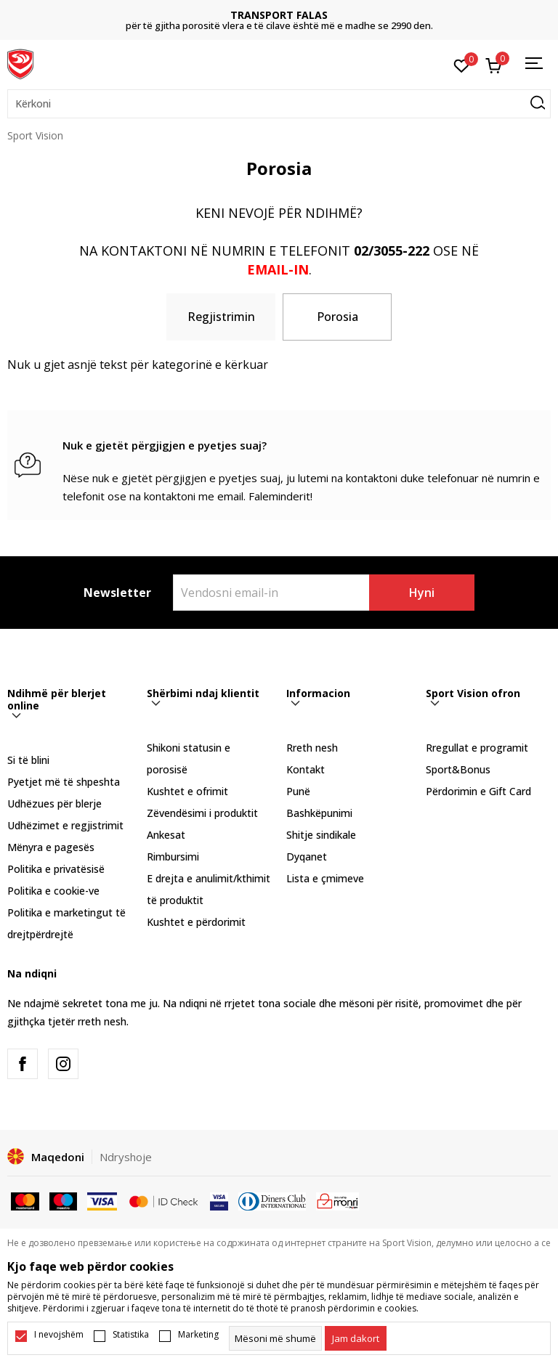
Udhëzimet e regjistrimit (65, 825)
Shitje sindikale (321, 835)
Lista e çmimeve (325, 878)
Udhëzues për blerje (54, 803)
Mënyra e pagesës (50, 847)
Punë (298, 791)
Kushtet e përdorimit (196, 922)
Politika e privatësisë (56, 869)
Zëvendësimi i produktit (202, 813)
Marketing (198, 1334)
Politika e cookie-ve (53, 891)
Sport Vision (35, 135)
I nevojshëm (59, 1334)
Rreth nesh (312, 747)
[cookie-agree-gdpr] (356, 1338)
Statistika (131, 1334)
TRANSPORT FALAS (279, 14)
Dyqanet (306, 856)
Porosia (337, 317)
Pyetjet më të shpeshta (63, 782)
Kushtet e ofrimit (187, 791)
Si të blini (28, 760)
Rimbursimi (173, 856)
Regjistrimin (221, 317)
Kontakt (305, 769)
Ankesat (166, 835)
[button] (279, 103)
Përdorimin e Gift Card (478, 791)
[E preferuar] (462, 65)
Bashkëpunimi (319, 813)
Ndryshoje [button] (126, 1157)
